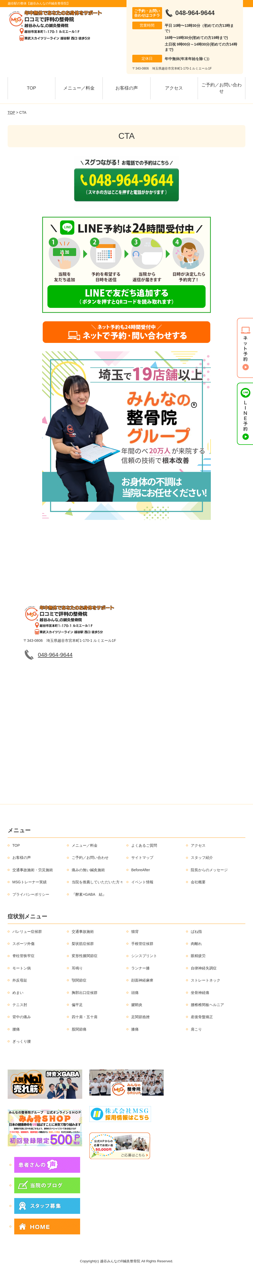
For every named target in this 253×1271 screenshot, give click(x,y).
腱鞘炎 (136, 1005)
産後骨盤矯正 (202, 1017)
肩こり (196, 1029)
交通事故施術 (83, 931)
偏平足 (77, 1005)
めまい (17, 993)
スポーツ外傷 (23, 944)
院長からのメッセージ (209, 870)
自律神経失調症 (204, 968)
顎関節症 (79, 980)
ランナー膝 (140, 968)
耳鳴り (77, 968)
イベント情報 (142, 882)
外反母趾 (19, 980)
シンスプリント (144, 956)
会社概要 (198, 882)
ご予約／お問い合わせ (221, 88)
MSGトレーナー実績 (29, 882)
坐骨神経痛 (200, 993)
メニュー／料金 (79, 88)
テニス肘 (19, 1005)
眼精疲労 (198, 956)
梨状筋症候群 (83, 944)
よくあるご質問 (144, 845)
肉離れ (196, 944)
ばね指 (196, 931)
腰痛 (16, 1029)
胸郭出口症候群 (85, 993)
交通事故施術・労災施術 (32, 870)
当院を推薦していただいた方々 (97, 882)
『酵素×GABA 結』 (89, 894)
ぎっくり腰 (21, 1041)
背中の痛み (21, 1017)
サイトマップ (142, 857)
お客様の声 (126, 88)
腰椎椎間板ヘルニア (207, 1005)
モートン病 (21, 968)
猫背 (135, 931)
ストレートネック (205, 980)
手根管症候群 (142, 944)
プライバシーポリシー (30, 894)
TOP (31, 88)
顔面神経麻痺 (142, 980)
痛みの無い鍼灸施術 (88, 870)
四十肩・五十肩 (85, 1017)
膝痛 (135, 1029)
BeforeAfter (140, 870)
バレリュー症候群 (27, 931)
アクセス (174, 88)
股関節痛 (79, 1029)
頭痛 (135, 993)
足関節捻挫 (140, 1017)
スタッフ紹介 (202, 857)
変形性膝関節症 (85, 956)
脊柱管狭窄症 (23, 956)
